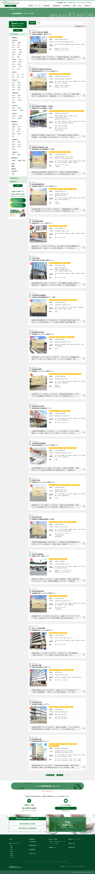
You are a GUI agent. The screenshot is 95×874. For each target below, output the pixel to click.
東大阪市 (19, 100)
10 (57, 775)
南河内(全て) (14, 105)
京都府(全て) (14, 158)
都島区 (13, 42)
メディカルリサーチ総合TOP (85, 2)
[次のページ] (66, 775)
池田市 (13, 89)
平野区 (19, 66)
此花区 (13, 45)
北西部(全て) (14, 152)
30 (62, 775)
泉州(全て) (14, 113)
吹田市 (18, 85)
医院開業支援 (46, 5)
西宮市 (13, 141)
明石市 (13, 154)
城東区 (18, 57)
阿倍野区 (13, 59)
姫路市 (18, 154)
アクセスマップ (70, 866)
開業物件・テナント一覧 (34, 5)
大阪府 (11, 845)
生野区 (18, 54)
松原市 (13, 108)
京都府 (11, 849)
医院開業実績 (66, 5)
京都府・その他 (21, 160)
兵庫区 (18, 129)
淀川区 (13, 64)
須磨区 (13, 133)
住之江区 (13, 66)
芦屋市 (13, 146)
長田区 (18, 131)
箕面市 (18, 82)
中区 (17, 74)
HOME (10, 839)
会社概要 (62, 866)
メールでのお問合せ (17, 205)
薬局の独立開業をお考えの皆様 (31, 824)
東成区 (13, 54)
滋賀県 (12, 166)
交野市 (18, 95)
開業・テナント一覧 (14, 843)
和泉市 (13, 118)
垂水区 (18, 133)
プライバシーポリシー (54, 861)
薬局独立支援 (72, 843)
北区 (12, 69)
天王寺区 (13, 49)
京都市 (13, 160)
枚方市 (13, 87)
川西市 (18, 146)
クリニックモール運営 (54, 843)
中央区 (18, 69)
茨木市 (13, 82)
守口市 (18, 97)
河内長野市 (14, 110)
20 (59, 775)
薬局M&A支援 (72, 847)
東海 (12, 174)
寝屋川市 (13, 102)
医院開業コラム (88, 5)
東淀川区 (19, 52)
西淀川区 (13, 52)
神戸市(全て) (14, 124)
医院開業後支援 (56, 5)
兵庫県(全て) (14, 121)
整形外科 (39, 22)
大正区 (18, 47)
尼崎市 (18, 141)
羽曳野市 (20, 110)
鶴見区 (18, 64)
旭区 (12, 57)
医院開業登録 (17, 200)
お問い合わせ (72, 2)
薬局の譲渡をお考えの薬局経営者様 (31, 828)
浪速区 (19, 49)
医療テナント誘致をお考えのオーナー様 (57, 841)
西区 (18, 45)
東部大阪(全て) (15, 92)
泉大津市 (13, 116)
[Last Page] (69, 775)
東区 (22, 74)
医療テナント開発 (77, 5)
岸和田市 (19, 116)
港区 (12, 47)
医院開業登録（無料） (61, 2)
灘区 (18, 126)
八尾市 (13, 100)
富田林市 (19, 108)
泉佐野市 (19, 118)
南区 (17, 77)
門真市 (13, 97)
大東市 (13, 95)
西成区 (19, 61)
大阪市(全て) (14, 40)
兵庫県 (11, 847)
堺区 (12, 74)
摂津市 (18, 87)
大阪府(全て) (14, 37)
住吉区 (19, 59)
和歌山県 (13, 169)
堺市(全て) (14, 72)
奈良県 (12, 164)
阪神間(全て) (14, 139)
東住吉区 (13, 61)
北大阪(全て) (14, 80)
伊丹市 (18, 144)
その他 (11, 857)
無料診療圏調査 (33, 841)
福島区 (18, 42)
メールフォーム (69, 808)
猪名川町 (13, 149)
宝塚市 (13, 144)
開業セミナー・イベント (74, 839)
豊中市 (18, 89)
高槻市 (13, 85)
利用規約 (60, 861)
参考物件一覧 (32, 853)
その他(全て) (14, 171)
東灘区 (13, 126)
